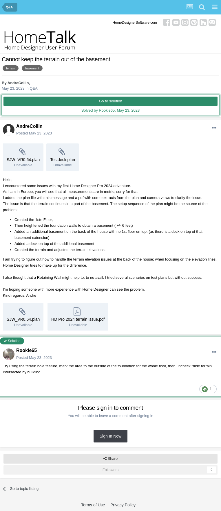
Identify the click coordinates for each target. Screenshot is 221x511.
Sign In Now (110, 436)
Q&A (33, 88)
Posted (34, 133)
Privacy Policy (123, 505)
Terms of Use (93, 505)
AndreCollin (18, 83)
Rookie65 (26, 350)
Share (110, 458)
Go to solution (110, 101)
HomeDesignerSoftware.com (135, 23)
